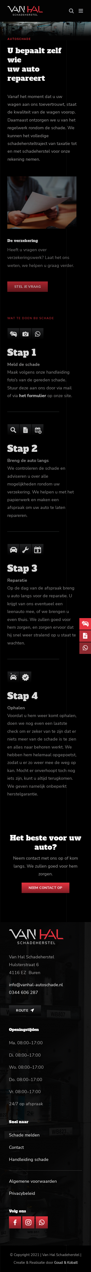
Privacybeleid (22, 1193)
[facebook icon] (15, 1218)
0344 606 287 (23, 992)
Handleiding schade (29, 1159)
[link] (23, 992)
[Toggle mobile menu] (81, 10)
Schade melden (24, 1135)
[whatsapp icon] (42, 1218)
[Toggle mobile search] (71, 10)
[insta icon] (28, 1218)
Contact (16, 1147)
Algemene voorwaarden (33, 1181)
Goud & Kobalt (66, 1262)
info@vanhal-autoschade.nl (36, 985)
